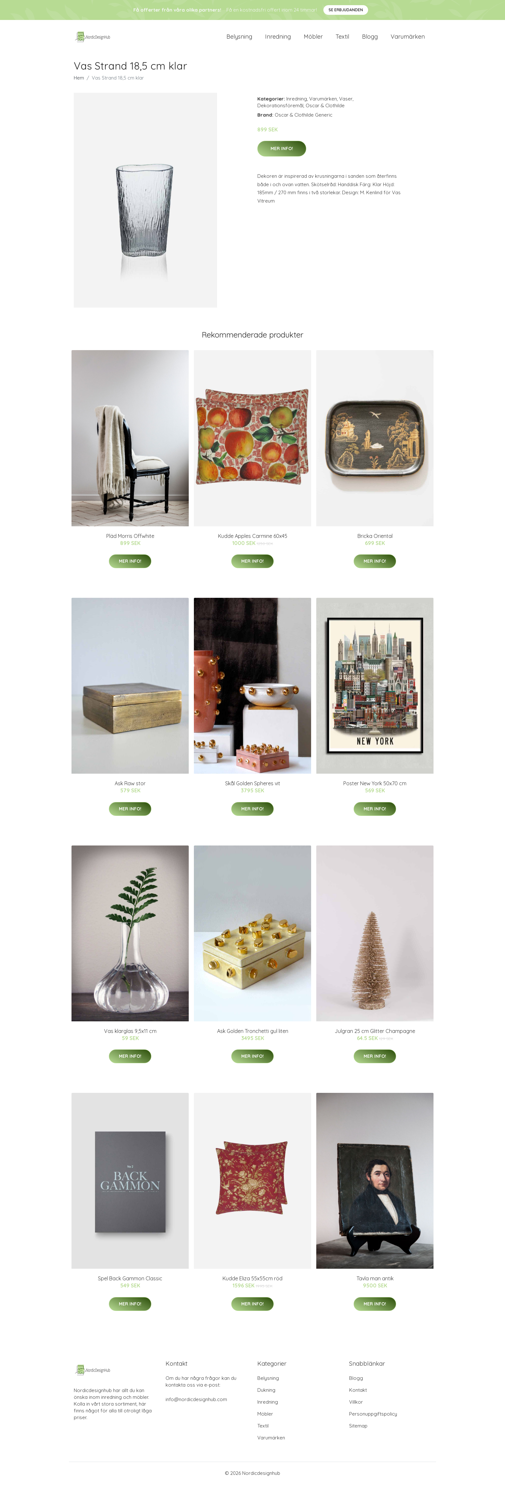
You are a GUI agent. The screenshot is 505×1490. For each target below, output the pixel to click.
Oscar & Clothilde (325, 111)
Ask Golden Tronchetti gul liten (252, 1036)
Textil (342, 39)
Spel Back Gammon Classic (130, 1284)
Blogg (370, 39)
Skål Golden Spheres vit (252, 789)
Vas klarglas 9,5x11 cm (130, 1036)
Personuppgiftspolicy (373, 1420)
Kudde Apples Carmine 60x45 (252, 541)
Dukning (266, 1396)
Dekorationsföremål (280, 111)
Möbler (313, 39)
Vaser (346, 104)
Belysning (239, 39)
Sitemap (358, 1431)
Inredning (278, 39)
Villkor (356, 1408)
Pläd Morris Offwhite (130, 541)
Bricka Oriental (375, 541)
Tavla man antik (375, 1284)
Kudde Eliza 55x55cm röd (252, 1284)
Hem (79, 83)
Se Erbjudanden (346, 9)
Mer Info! (282, 154)
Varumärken (408, 39)
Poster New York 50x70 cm (374, 789)
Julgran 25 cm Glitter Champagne (375, 1036)
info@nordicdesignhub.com (196, 1405)
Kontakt (358, 1396)
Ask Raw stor (130, 789)
